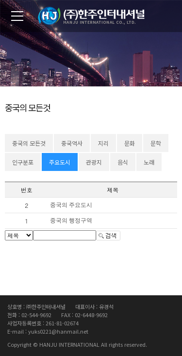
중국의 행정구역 (71, 220)
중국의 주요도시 (71, 205)
